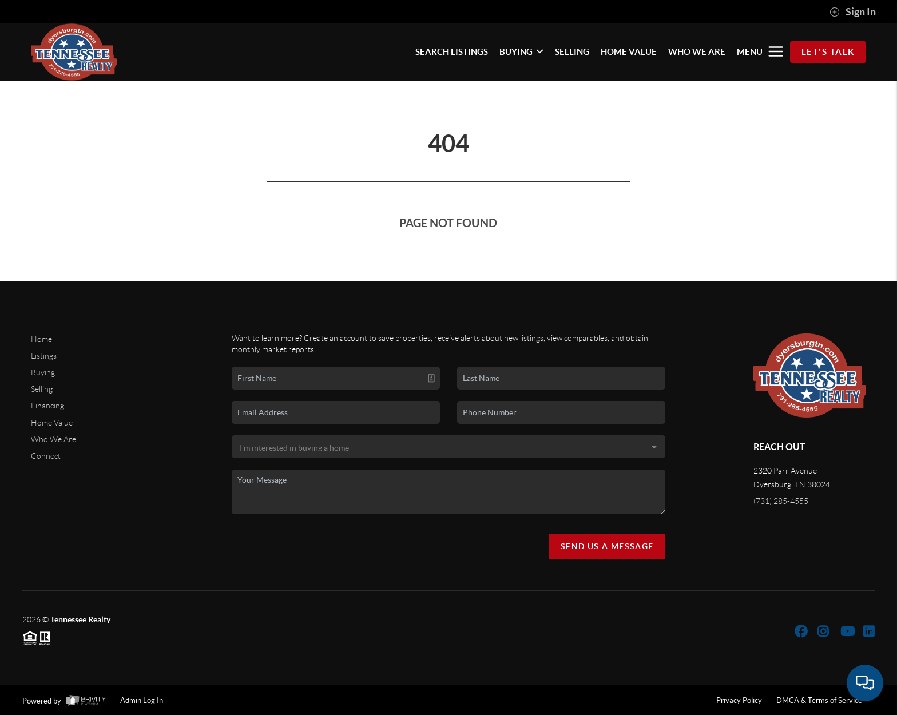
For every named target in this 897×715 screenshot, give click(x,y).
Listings (44, 355)
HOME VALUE (629, 52)
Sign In (852, 12)
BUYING (521, 52)
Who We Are (53, 439)
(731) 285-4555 (780, 501)
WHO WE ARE (696, 52)
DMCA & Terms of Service (819, 700)
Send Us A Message (607, 546)
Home (41, 339)
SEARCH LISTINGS (451, 52)
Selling (42, 389)
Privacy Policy (739, 700)
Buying (43, 372)
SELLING (572, 52)
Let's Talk (828, 52)
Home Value (52, 422)
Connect (46, 455)
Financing (47, 405)
